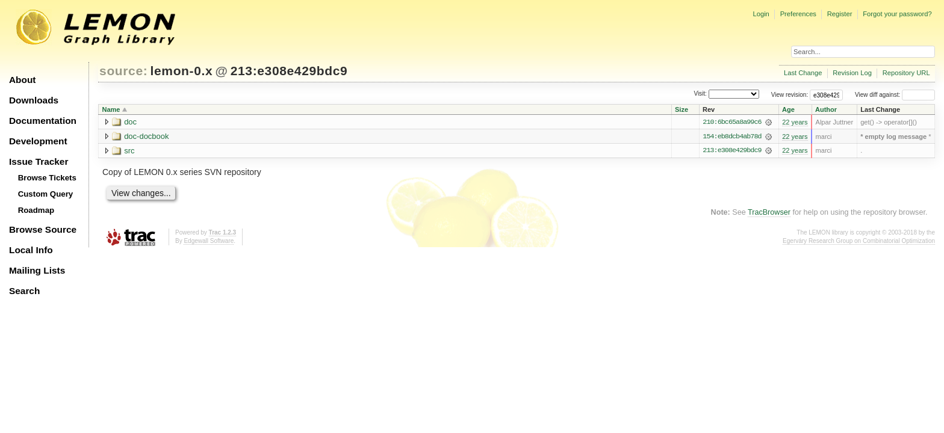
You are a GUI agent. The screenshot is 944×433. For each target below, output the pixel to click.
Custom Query (45, 193)
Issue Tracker (38, 161)
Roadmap (36, 210)
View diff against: (895, 94)
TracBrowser (769, 213)
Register (839, 13)
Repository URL (906, 72)
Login (761, 13)
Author (826, 109)
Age (788, 109)
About (22, 80)
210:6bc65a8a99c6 (732, 122)
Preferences (798, 13)
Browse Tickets (47, 177)
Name (111, 109)
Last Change (803, 72)
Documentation (42, 120)
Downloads (33, 100)
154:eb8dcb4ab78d (732, 136)
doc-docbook (146, 136)
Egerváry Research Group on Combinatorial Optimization (859, 241)
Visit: (700, 94)
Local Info (31, 250)
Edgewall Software (209, 241)
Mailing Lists (37, 270)
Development (38, 141)
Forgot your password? (897, 13)
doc (130, 121)
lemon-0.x (182, 71)
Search (24, 291)
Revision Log (852, 72)
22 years (794, 122)
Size (681, 109)
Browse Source (42, 229)
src (129, 150)
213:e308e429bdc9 (289, 71)
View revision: (790, 94)
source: (123, 71)
